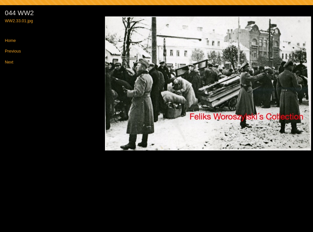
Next (9, 62)
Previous (13, 51)
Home (10, 41)
